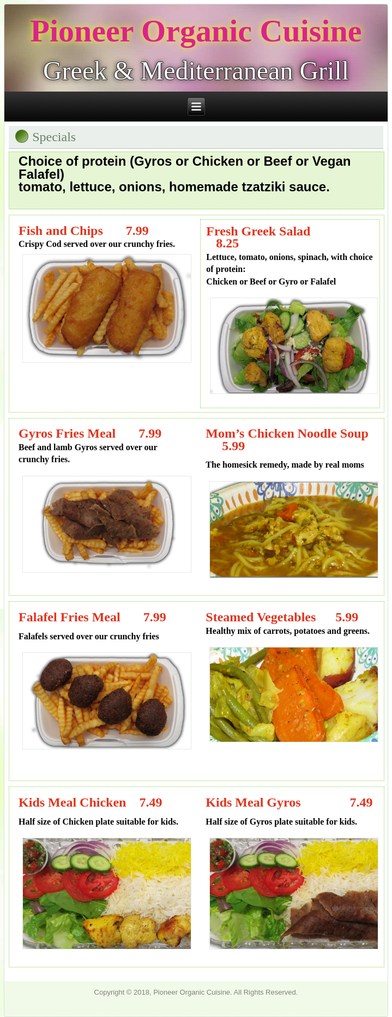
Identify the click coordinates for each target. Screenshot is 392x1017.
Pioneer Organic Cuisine (196, 31)
